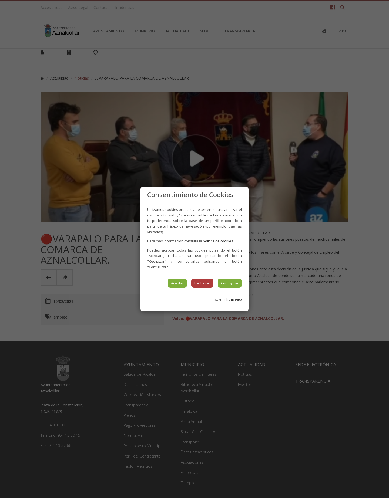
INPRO (236, 299)
